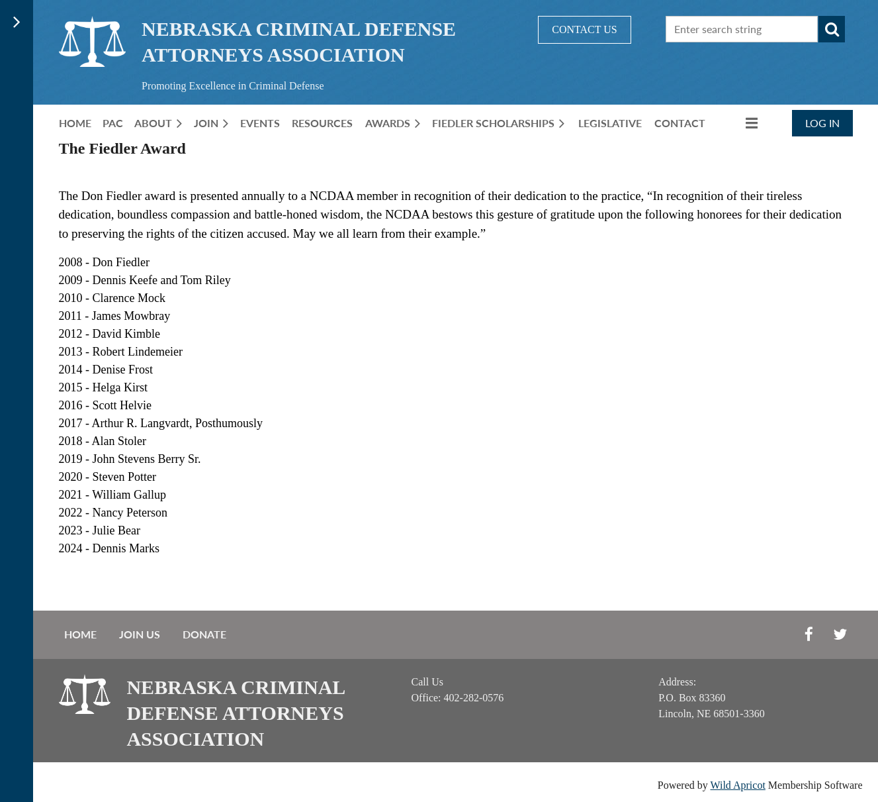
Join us (139, 634)
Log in (822, 123)
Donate (204, 634)
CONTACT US (584, 29)
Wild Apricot (738, 785)
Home (80, 634)
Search (831, 29)
